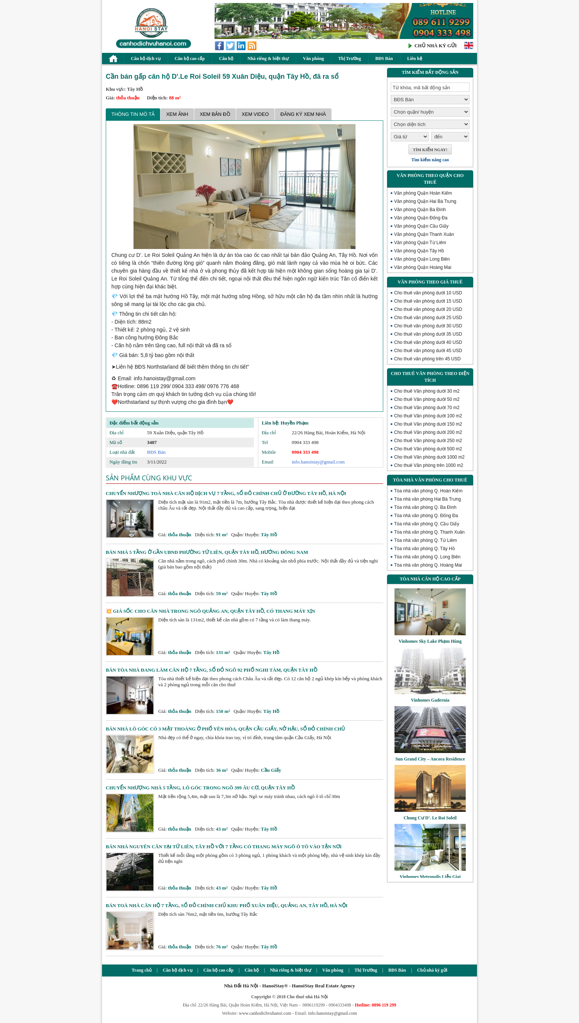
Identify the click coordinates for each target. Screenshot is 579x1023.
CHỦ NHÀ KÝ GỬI (435, 45)
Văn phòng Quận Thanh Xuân (424, 234)
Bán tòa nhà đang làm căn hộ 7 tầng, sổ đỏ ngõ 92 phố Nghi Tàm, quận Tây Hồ (211, 670)
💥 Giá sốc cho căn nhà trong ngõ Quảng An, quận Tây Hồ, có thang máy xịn (210, 611)
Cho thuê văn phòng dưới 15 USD (428, 301)
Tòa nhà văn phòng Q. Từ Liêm (425, 540)
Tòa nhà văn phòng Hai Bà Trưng (427, 499)
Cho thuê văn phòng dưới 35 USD (428, 334)
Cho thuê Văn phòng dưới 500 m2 (428, 449)
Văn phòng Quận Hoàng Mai (422, 267)
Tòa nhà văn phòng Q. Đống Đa (426, 515)
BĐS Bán (384, 58)
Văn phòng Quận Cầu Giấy (421, 226)
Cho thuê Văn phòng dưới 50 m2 (426, 399)
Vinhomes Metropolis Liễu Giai (430, 876)
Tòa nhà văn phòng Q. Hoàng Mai (428, 565)
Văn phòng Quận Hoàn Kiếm (423, 193)
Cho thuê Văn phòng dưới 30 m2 (426, 391)
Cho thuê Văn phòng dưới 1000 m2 (429, 457)
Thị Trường (349, 58)
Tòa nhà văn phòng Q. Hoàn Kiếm (428, 491)
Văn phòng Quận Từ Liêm (420, 242)
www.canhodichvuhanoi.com (265, 1013)
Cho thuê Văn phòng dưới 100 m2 (428, 415)
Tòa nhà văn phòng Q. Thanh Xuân (429, 532)
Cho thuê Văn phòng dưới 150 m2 (428, 424)
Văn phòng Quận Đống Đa (420, 217)
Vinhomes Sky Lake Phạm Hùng (430, 641)
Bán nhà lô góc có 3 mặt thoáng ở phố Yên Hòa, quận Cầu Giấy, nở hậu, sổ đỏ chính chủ (225, 729)
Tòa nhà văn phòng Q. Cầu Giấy (426, 523)
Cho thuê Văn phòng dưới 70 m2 (426, 407)
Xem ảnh (177, 114)
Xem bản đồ (215, 114)
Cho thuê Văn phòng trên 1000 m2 (428, 465)
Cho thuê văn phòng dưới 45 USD (428, 350)
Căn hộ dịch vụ (145, 58)
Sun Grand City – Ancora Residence (430, 759)
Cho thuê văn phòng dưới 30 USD (428, 325)
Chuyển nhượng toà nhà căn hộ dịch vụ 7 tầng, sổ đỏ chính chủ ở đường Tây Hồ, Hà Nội (226, 493)
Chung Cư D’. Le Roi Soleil (430, 817)
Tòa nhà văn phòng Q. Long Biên (427, 557)
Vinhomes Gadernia (430, 700)
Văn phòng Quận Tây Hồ (419, 251)
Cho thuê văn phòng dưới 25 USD (428, 317)
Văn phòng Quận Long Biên (422, 259)
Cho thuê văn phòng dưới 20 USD (428, 309)
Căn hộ (226, 58)
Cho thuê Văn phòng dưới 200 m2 (428, 432)
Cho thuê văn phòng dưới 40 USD (428, 342)
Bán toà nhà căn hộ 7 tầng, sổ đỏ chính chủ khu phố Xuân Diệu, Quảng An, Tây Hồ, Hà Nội (227, 905)
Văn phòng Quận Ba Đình (420, 209)
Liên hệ (414, 58)
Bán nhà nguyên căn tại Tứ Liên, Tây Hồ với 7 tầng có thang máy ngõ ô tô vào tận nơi (224, 846)
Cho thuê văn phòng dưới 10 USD (428, 293)
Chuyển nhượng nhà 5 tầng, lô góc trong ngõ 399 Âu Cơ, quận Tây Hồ (200, 787)
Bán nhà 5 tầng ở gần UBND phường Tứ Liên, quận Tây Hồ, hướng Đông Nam (207, 552)
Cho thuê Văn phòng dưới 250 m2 (428, 440)
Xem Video (255, 114)
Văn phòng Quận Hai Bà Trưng (425, 201)
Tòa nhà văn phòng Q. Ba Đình (425, 507)
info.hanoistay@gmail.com (318, 462)
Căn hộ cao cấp (190, 58)
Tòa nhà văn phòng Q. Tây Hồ (424, 548)
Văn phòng (313, 58)
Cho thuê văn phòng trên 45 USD (427, 359)
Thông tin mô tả (132, 114)
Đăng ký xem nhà (303, 114)
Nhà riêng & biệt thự (268, 58)
